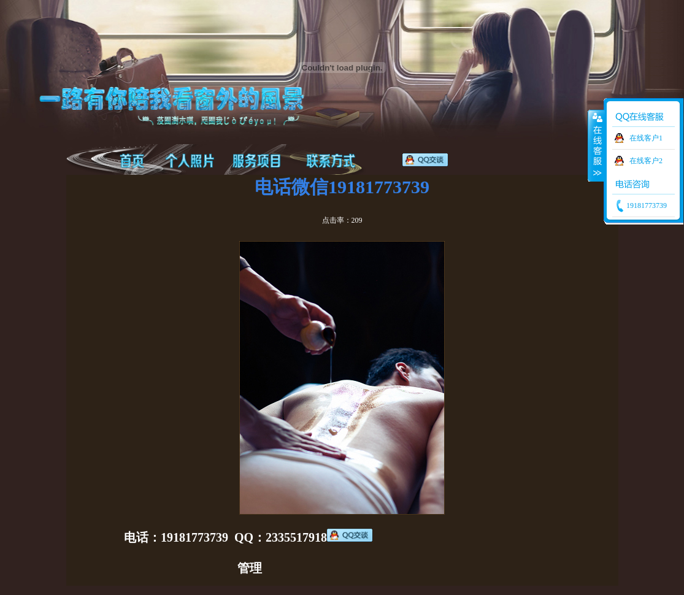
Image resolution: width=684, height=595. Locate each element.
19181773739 (645, 205)
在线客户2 (646, 160)
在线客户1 (646, 138)
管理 (249, 568)
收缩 (596, 145)
